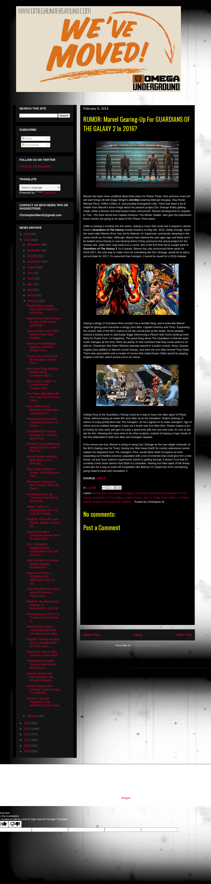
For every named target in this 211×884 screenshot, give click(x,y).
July (30, 272)
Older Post (184, 635)
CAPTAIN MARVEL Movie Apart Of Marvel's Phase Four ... (43, 592)
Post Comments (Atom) (145, 645)
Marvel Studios (92, 501)
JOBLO (101, 478)
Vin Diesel (108, 501)
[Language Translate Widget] (39, 187)
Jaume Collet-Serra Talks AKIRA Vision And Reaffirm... (43, 334)
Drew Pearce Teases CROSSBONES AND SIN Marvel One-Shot (42, 630)
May (30, 284)
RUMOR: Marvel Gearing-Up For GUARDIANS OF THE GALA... (43, 643)
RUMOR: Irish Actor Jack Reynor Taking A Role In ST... (43, 523)
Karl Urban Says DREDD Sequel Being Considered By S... (43, 372)
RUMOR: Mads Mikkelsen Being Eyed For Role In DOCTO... (43, 447)
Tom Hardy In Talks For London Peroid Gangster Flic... (41, 385)
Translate (45, 192)
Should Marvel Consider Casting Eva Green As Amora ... (42, 422)
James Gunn (134, 497)
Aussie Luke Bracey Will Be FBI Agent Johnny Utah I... (42, 359)
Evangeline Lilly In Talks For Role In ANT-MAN (42, 653)
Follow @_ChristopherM (34, 166)
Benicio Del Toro (102, 493)
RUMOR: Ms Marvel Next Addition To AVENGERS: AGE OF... (43, 605)
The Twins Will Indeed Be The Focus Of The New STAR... (43, 397)
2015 (27, 234)
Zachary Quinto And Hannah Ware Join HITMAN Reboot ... (40, 677)
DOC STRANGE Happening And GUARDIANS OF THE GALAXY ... (42, 549)
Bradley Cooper (123, 493)
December (34, 244)
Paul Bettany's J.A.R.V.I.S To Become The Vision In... (43, 617)
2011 (27, 734)
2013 (27, 723)
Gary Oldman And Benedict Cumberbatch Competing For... (43, 410)
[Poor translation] (15, 824)
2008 (27, 751)
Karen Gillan (168, 497)
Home (138, 635)
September (34, 261)
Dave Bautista (156, 493)
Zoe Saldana (123, 501)
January (32, 716)
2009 (27, 745)
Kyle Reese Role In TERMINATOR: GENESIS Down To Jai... (40, 578)
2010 (27, 740)
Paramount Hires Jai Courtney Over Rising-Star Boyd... (42, 498)
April (30, 289)
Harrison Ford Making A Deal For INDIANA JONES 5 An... (42, 347)
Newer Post (91, 635)
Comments (30, 145)
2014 (27, 239)
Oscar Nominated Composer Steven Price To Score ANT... (43, 535)
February (33, 301)
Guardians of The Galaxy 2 (109, 497)
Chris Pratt (140, 493)
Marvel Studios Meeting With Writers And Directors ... (42, 460)
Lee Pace (182, 497)
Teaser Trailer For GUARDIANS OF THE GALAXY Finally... (42, 510)
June (30, 278)
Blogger (125, 797)
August (32, 267)
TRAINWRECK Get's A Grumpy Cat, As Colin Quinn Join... (42, 435)
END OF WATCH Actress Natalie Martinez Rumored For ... (43, 564)
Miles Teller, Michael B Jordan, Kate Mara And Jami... (43, 472)
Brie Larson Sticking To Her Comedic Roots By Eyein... (43, 485)
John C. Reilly (151, 497)
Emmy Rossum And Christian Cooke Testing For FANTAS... (43, 689)
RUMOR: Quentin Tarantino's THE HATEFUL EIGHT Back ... (43, 704)
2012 (27, 728)
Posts (27, 138)
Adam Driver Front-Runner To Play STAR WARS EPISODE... (44, 322)
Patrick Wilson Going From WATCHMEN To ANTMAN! (42, 309)
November (34, 250)
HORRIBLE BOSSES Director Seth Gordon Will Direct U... (42, 664)
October (32, 256)
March (31, 295)
